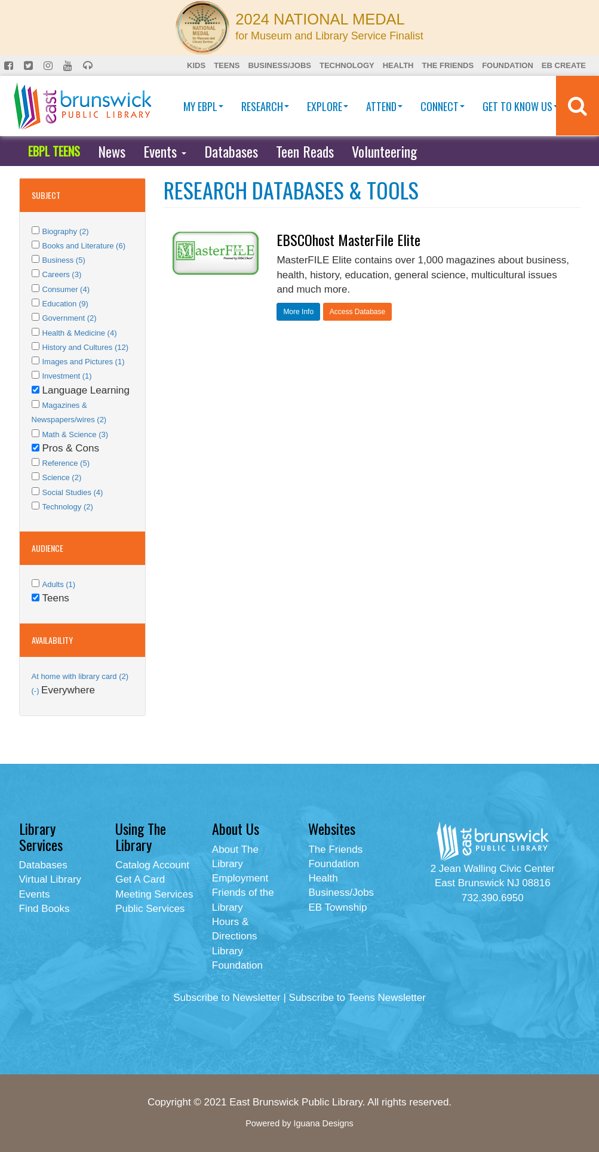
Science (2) (62, 477)
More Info (298, 312)
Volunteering (384, 151)
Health (398, 65)
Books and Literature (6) (83, 245)
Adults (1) (59, 584)
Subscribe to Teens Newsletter (357, 997)
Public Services (150, 908)
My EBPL (203, 106)
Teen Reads (305, 151)
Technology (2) (67, 506)
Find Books (44, 908)
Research (265, 106)
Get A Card (140, 879)
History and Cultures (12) (85, 347)
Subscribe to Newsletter (227, 997)
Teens (226, 65)
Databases (231, 151)
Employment (240, 878)
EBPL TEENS (54, 151)
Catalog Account (152, 865)
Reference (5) (66, 463)
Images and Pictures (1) (83, 361)
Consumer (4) (66, 289)
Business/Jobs (279, 65)
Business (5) (63, 260)
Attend (384, 106)
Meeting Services (154, 894)
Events (164, 151)
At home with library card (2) (80, 676)
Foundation (507, 65)
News (111, 151)
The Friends (448, 65)
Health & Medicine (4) (79, 332)
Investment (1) (67, 375)
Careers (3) (62, 274)
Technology (347, 65)
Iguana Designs (323, 1123)
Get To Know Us (520, 106)
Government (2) (69, 318)
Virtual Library (50, 879)
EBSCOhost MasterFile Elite (348, 239)
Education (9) (65, 303)
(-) (37, 690)
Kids (196, 65)
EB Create (564, 65)
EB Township (337, 907)
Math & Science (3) (75, 434)
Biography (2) (65, 231)
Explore (327, 106)
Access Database (357, 312)
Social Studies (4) (72, 492)
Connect (442, 106)
